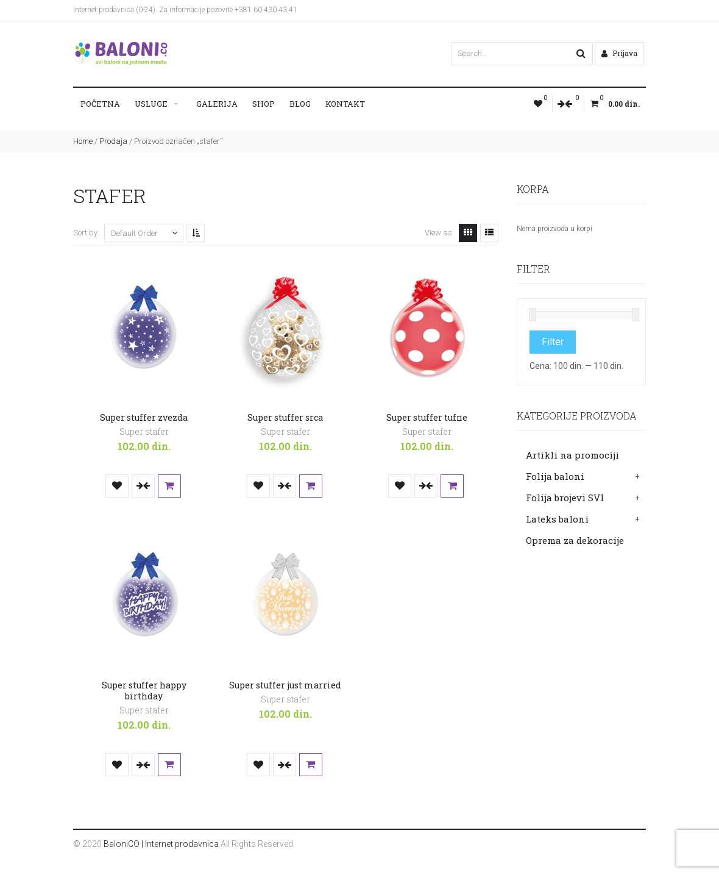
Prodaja (113, 141)
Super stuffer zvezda (144, 417)
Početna (100, 103)
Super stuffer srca (285, 417)
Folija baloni (555, 476)
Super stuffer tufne (426, 417)
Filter (553, 342)
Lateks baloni (557, 519)
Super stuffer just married (285, 685)
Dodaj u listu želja (117, 486)
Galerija (217, 103)
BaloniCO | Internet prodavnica (161, 844)
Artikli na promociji (572, 455)
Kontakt (345, 103)
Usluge (151, 103)
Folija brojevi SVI (565, 497)
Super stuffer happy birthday (144, 690)
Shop (263, 103)
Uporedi (143, 486)
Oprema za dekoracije (575, 540)
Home (83, 141)
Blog (300, 103)
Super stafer (144, 431)
